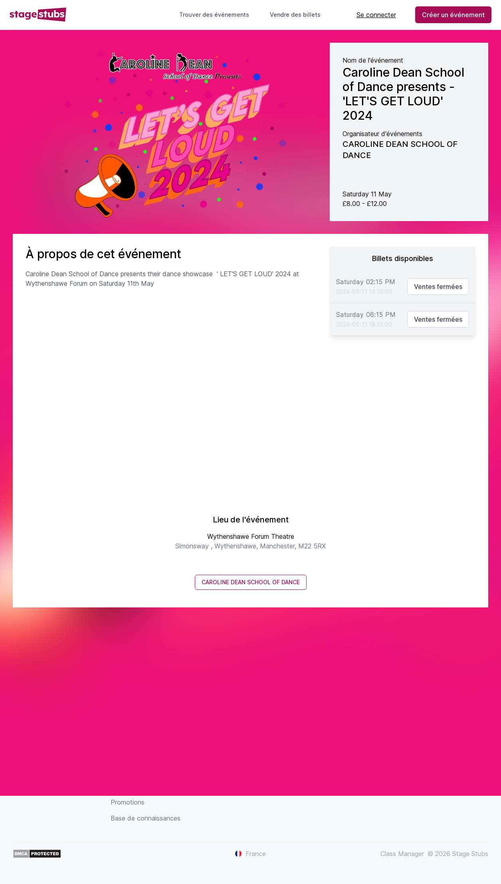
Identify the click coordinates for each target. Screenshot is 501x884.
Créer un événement (453, 15)
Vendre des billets (298, 14)
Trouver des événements (214, 14)
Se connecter (376, 15)
